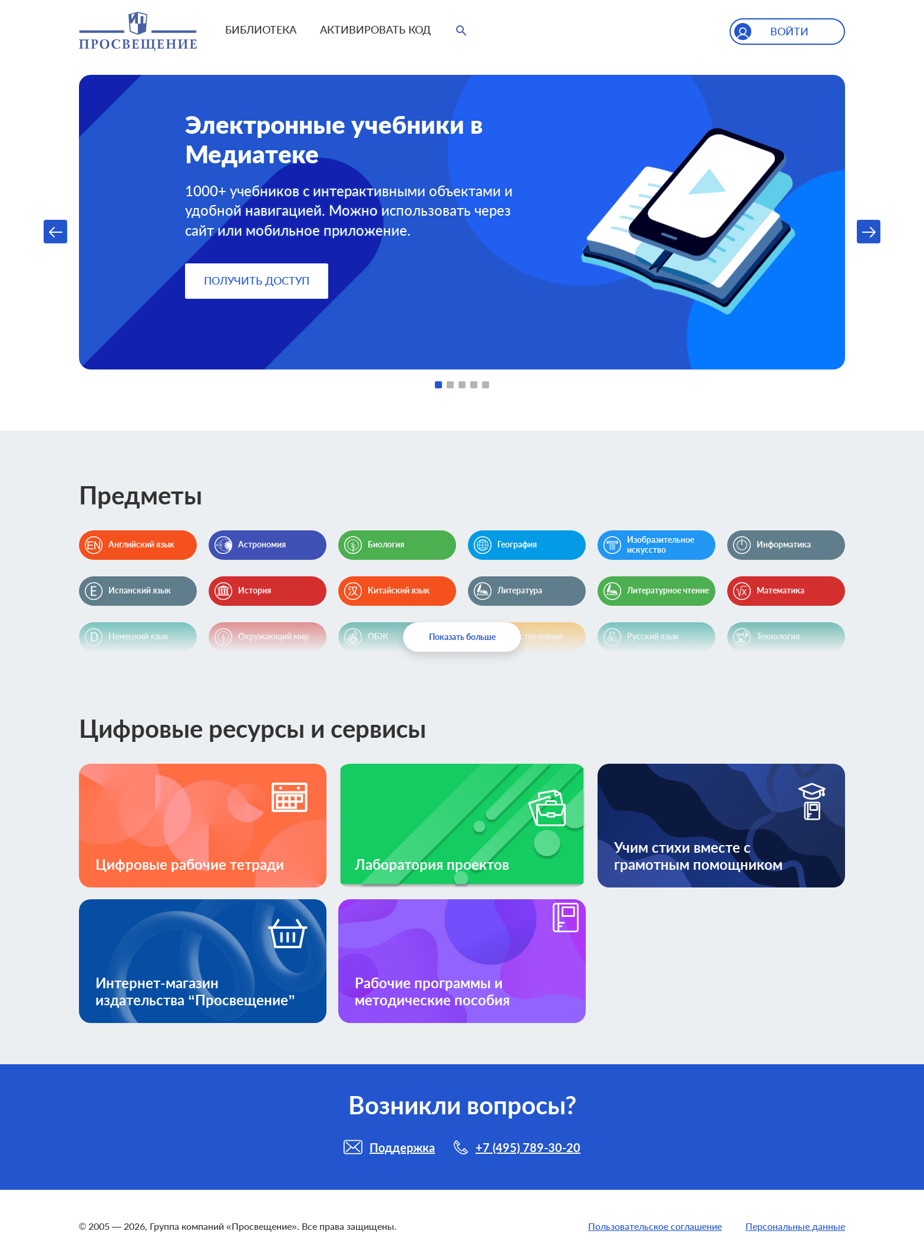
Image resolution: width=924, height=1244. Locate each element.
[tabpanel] (462, 222)
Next (868, 231)
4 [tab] (473, 384)
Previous (55, 231)
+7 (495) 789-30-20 (528, 1147)
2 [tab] (450, 384)
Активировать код (375, 29)
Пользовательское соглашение (655, 1226)
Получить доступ (256, 280)
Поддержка (402, 1147)
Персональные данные (795, 1226)
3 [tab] (462, 384)
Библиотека (260, 29)
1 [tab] (438, 384)
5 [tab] (485, 384)
